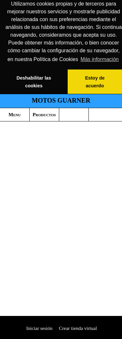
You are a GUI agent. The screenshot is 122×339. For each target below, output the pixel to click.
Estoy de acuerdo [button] (94, 81)
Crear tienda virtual (78, 328)
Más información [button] (100, 59)
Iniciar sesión (38, 328)
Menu (14, 114)
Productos (44, 114)
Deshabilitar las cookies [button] (34, 81)
